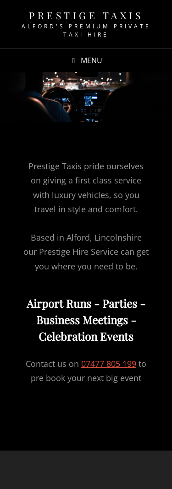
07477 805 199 (108, 363)
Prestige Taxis (86, 15)
